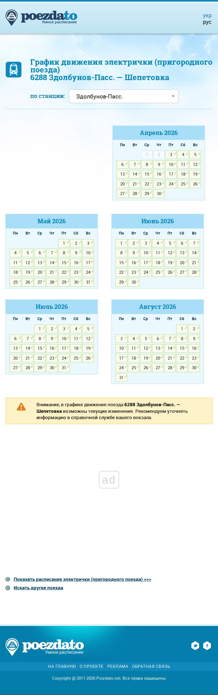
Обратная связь (151, 666)
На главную (62, 666)
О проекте (92, 666)
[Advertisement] (51, 164)
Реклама (117, 666)
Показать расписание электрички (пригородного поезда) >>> (82, 579)
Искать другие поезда (38, 587)
